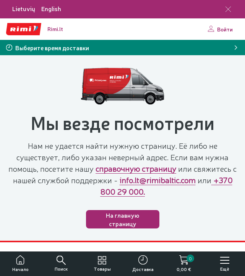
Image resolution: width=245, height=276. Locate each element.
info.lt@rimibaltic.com (158, 179)
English (51, 9)
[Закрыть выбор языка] (228, 9)
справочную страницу (136, 168)
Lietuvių (23, 9)
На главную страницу (122, 219)
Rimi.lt (55, 28)
